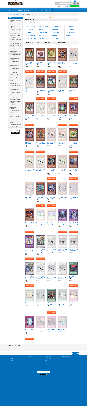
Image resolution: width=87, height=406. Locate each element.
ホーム (11, 356)
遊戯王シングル (30, 356)
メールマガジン (48, 358)
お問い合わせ (47, 360)
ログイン (60, 6)
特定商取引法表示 (48, 356)
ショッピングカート (66, 356)
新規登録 (66, 6)
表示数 (27, 42)
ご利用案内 (12, 360)
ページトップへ (76, 353)
